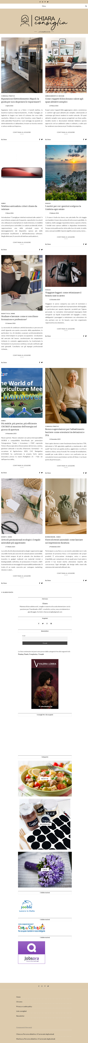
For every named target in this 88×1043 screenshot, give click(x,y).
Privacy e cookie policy (24, 1006)
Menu (44, 6)
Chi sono (19, 1002)
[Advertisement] (45, 736)
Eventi (4, 537)
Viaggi (48, 203)
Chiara (5, 139)
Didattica (5, 313)
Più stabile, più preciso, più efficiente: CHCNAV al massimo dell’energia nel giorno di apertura (19, 426)
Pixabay (20, 654)
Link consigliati (21, 1011)
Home (18, 997)
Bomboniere (50, 537)
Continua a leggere (22, 132)
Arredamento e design (54, 96)
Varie (3, 203)
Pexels (26, 654)
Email (23, 635)
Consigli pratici (8, 96)
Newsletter (20, 1016)
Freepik (41, 654)
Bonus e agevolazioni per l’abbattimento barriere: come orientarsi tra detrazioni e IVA (64, 432)
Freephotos (33, 654)
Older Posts (7, 592)
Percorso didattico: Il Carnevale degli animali (38, 1034)
